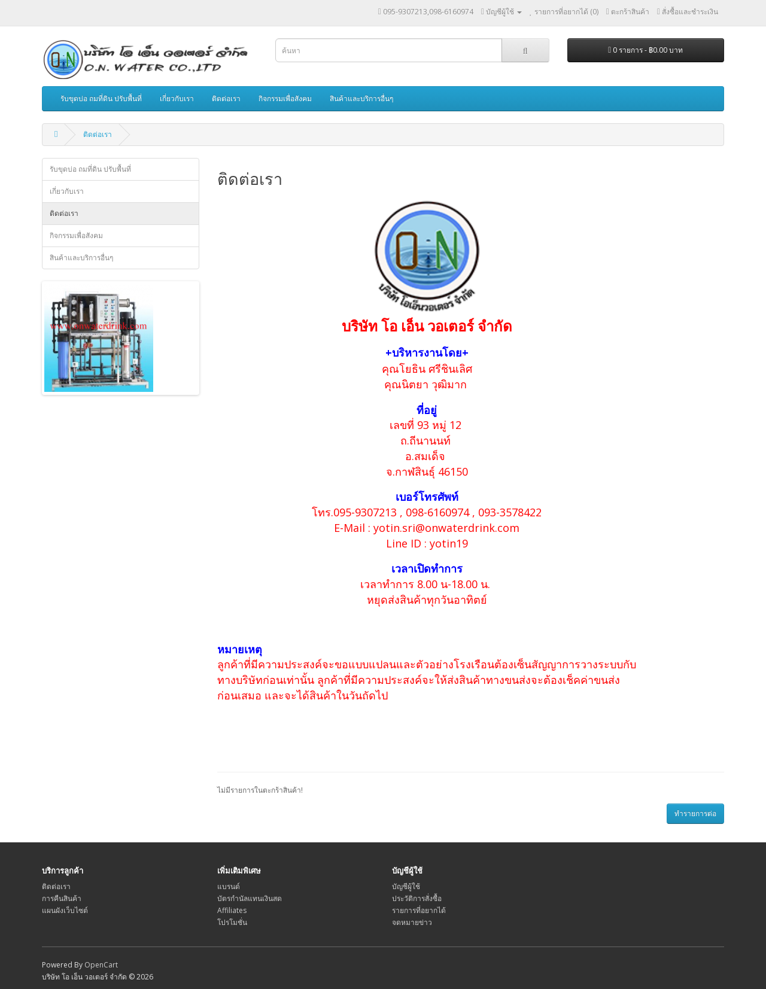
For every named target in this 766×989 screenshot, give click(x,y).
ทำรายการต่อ (695, 813)
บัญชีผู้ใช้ (406, 886)
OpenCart (101, 965)
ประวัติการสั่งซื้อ (417, 898)
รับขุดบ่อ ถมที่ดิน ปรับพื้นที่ (101, 98)
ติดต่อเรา (226, 98)
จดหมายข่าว (412, 922)
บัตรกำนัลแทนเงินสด (249, 898)
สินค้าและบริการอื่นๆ (361, 98)
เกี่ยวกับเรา (177, 98)
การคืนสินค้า (61, 898)
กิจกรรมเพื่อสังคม (285, 98)
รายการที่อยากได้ (419, 910)
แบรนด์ (228, 886)
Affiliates (232, 910)
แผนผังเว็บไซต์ (65, 910)
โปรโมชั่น (232, 922)
